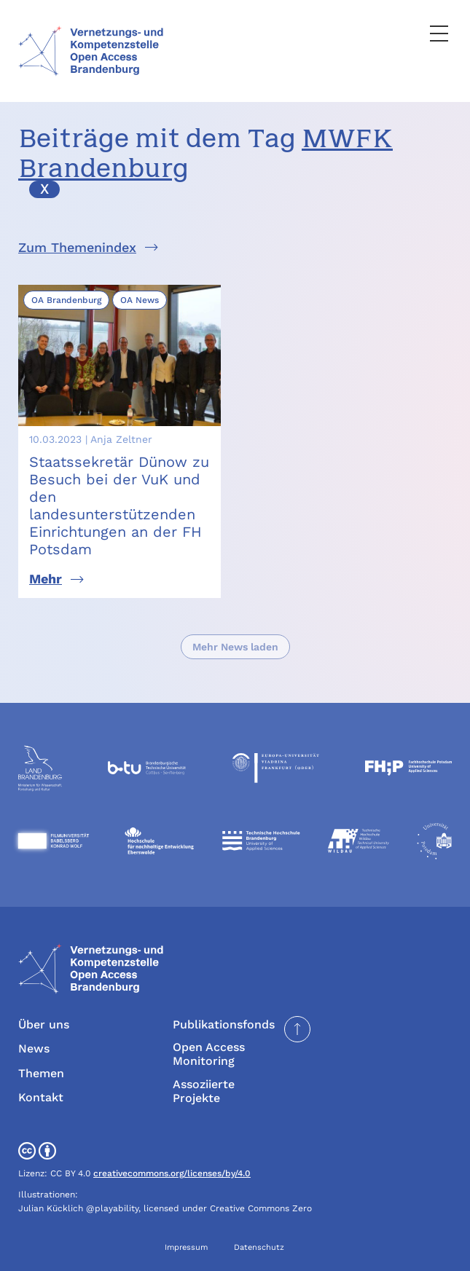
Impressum (186, 1247)
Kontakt (40, 1097)
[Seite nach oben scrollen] (297, 1029)
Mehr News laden (235, 647)
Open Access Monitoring (209, 1054)
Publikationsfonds (224, 1024)
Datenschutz (259, 1247)
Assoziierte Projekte (204, 1091)
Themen (41, 1073)
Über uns (43, 1024)
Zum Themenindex (77, 247)
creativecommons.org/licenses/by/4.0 (172, 1173)
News (34, 1048)
